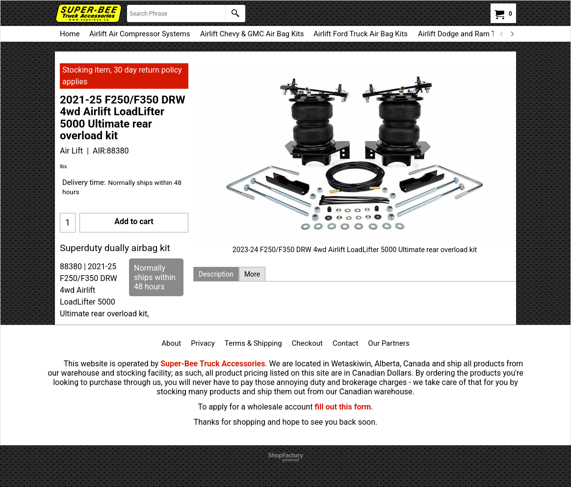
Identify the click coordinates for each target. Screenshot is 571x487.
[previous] (501, 33)
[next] (511, 33)
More (252, 274)
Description (216, 274)
